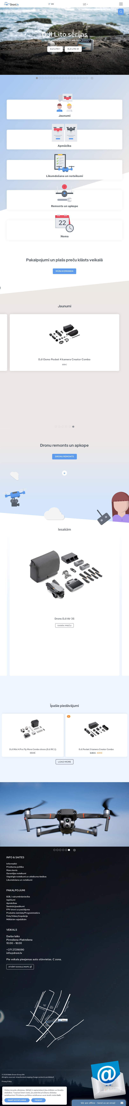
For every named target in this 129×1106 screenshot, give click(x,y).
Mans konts (11, 870)
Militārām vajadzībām (16, 919)
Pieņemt (38, 1100)
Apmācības (11, 903)
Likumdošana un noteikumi (19, 880)
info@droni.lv (14, 953)
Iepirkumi (10, 899)
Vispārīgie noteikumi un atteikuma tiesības (26, 876)
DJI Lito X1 (73, 49)
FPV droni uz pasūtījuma (18, 909)
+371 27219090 (15, 949)
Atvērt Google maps (20, 966)
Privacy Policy (7, 1081)
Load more (64, 762)
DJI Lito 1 (55, 49)
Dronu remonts (64, 456)
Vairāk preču (64, 625)
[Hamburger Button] (121, 4)
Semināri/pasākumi (15, 906)
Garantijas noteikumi (16, 873)
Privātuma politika (15, 867)
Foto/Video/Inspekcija (17, 916)
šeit (58, 1095)
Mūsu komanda (64, 271)
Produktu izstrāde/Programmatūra (23, 913)
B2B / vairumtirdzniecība (18, 896)
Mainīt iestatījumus (17, 1100)
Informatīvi (11, 863)
